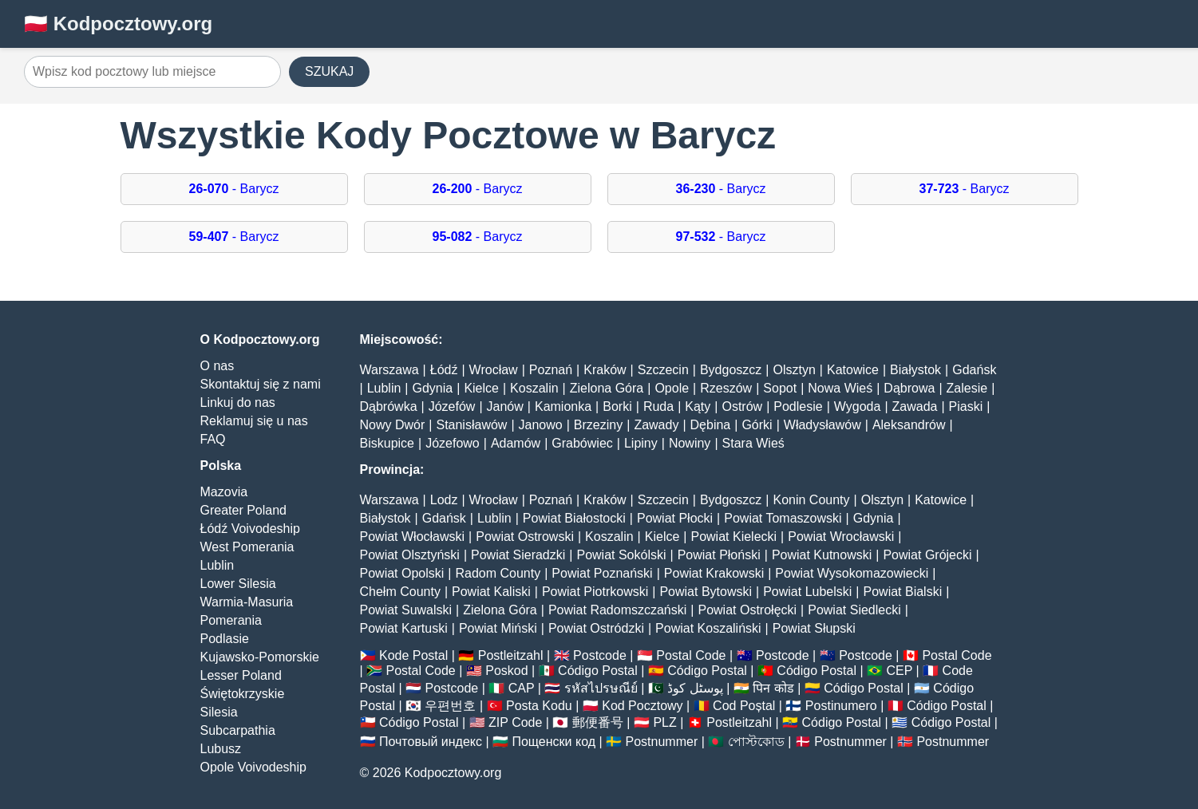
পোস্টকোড (756, 741)
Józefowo (452, 443)
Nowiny (689, 443)
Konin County (811, 500)
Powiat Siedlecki (854, 610)
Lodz (444, 500)
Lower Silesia (238, 583)
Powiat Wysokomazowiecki (851, 573)
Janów (505, 406)
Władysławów (822, 425)
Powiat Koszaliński (708, 628)
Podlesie (797, 406)
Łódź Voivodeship (250, 528)
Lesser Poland (241, 675)
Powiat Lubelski (807, 591)
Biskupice (387, 443)
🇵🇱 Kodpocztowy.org (118, 23)
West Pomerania (247, 547)
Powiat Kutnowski (822, 555)
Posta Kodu (539, 705)
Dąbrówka (388, 406)
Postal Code (691, 655)
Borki (617, 406)
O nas (217, 366)
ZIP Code (515, 722)
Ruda (658, 406)
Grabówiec (582, 443)
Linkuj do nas (237, 402)
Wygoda (857, 406)
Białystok (915, 370)
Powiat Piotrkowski (595, 591)
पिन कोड (773, 688)
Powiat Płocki (675, 518)
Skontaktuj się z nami (260, 384)
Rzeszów (726, 388)
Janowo (541, 425)
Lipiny (641, 443)
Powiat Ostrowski (525, 536)
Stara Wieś (753, 443)
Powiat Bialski (903, 591)
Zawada (915, 406)
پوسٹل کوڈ (694, 688)
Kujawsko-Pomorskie (259, 657)
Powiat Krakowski (714, 573)
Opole (671, 388)
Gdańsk (974, 370)
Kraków (604, 370)
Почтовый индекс (430, 741)
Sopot (780, 388)
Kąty (697, 406)
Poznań (550, 370)
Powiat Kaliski (491, 591)
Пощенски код (553, 741)
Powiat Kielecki (733, 536)
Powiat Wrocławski (841, 536)
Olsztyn (794, 370)
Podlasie (224, 638)
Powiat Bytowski (705, 591)
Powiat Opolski (402, 573)
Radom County (497, 573)
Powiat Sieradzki (518, 555)
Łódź (444, 370)
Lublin (217, 565)
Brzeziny (598, 425)
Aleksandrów (909, 425)
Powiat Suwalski (406, 610)
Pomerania (231, 620)
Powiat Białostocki (574, 518)
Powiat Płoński (719, 555)
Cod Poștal (744, 705)
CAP (521, 688)
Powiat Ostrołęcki (747, 610)
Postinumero (841, 705)
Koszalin (534, 388)
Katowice (853, 370)
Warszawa (389, 370)
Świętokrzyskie (242, 693)
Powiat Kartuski (404, 628)
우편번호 (450, 705)
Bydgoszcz (730, 370)
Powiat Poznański (602, 573)
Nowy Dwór (392, 425)
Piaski (966, 406)
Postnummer (662, 741)
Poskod (506, 670)
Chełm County (400, 591)
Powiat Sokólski (621, 555)
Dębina (710, 425)
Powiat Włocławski (412, 536)
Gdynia (433, 388)
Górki (756, 425)
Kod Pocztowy (642, 705)
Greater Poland (243, 510)
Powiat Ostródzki (596, 628)
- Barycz (234, 188)
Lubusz (221, 749)
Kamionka (563, 406)
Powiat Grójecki (927, 555)
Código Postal (598, 670)
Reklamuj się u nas (254, 421)
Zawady (656, 425)
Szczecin (663, 370)
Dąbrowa (909, 388)
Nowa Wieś (840, 388)
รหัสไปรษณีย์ (601, 688)
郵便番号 (597, 722)
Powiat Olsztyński (410, 555)
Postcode (600, 655)
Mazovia (224, 492)
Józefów (452, 406)
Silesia (219, 712)
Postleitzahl (511, 655)
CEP (899, 670)
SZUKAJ (329, 71)
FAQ (213, 439)
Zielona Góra (607, 388)
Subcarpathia (237, 730)
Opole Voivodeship (253, 767)
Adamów (515, 443)
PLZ (664, 722)
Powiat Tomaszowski (782, 518)
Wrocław (493, 370)
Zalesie (967, 388)
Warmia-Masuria (247, 602)
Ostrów (742, 406)
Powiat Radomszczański (617, 610)
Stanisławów (471, 425)
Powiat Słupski (814, 628)
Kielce (481, 388)
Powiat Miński (498, 628)
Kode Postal (413, 655)
